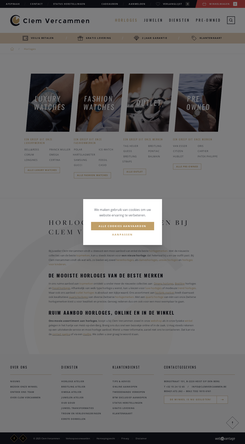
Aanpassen (122, 234)
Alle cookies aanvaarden (122, 226)
